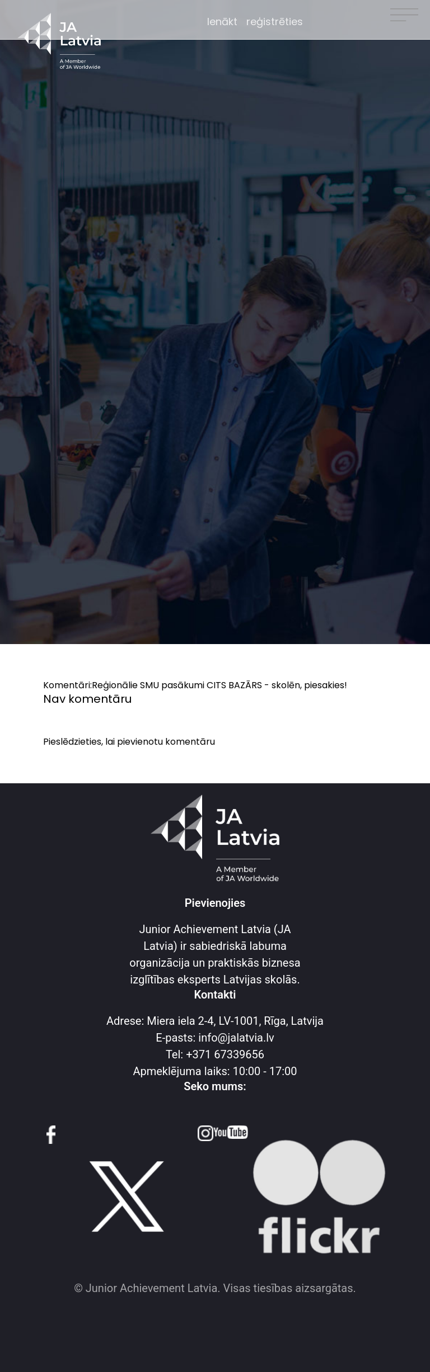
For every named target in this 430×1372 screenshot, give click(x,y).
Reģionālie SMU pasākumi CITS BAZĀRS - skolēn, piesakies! (219, 685)
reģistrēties (274, 22)
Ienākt (222, 22)
